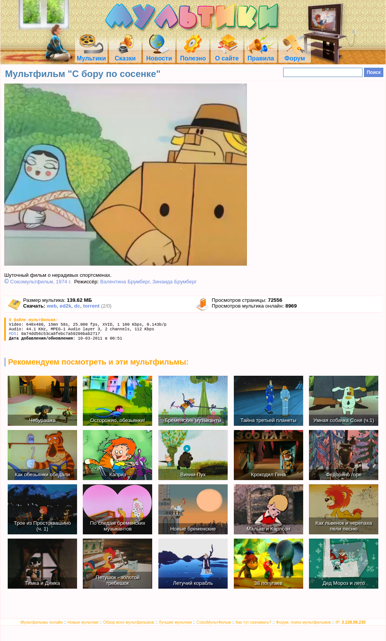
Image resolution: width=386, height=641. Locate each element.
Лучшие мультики (175, 622)
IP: (351, 622)
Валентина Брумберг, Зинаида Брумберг (148, 282)
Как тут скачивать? (253, 622)
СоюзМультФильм (213, 622)
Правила (261, 55)
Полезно (193, 55)
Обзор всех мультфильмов (128, 622)
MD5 (12, 333)
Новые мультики (83, 622)
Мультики (91, 55)
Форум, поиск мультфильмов (303, 622)
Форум (295, 55)
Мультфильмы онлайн (41, 622)
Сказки (125, 55)
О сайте (226, 55)
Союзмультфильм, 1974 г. (41, 282)
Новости (159, 55)
